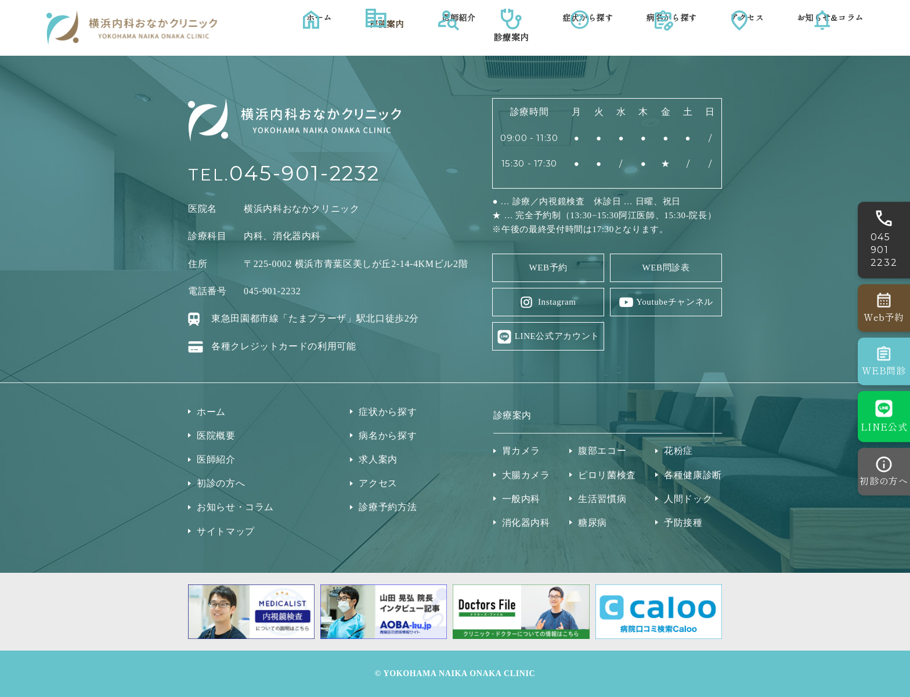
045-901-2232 (304, 173)
